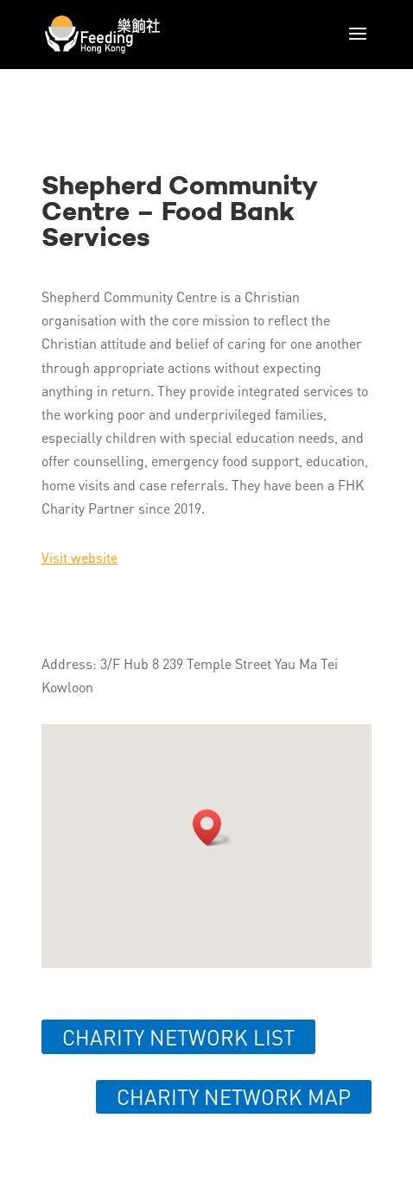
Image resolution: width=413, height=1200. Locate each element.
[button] (212, 827)
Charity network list (178, 1037)
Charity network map (234, 1096)
